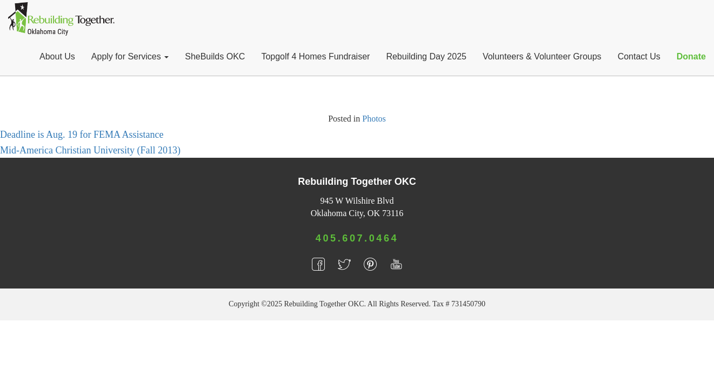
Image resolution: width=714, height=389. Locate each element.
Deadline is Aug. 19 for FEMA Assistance (81, 134)
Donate (691, 56)
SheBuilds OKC (215, 56)
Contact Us (639, 56)
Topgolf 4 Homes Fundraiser (315, 56)
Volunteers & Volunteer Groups (542, 56)
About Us (57, 56)
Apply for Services (130, 56)
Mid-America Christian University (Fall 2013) (90, 150)
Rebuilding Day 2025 (426, 56)
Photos (374, 118)
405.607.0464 (357, 238)
